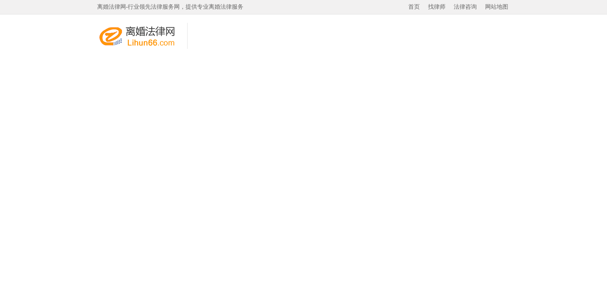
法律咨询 (465, 7)
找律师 (436, 7)
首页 (414, 7)
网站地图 (496, 7)
